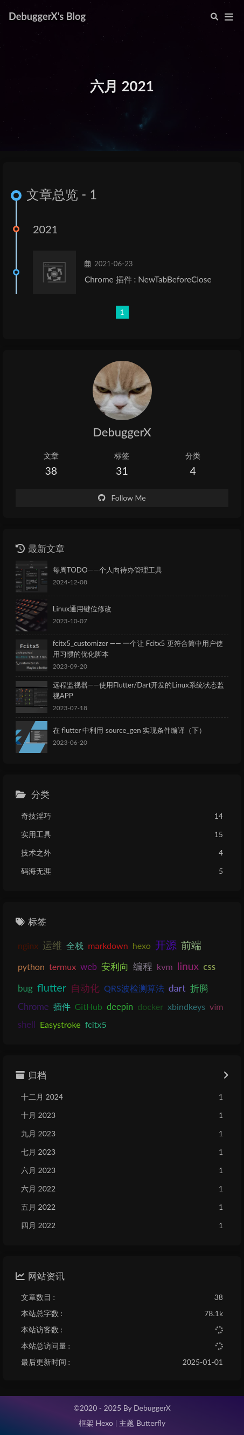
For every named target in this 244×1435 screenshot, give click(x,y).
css (209, 966)
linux (188, 966)
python (31, 966)
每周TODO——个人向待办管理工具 (107, 569)
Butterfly (150, 1423)
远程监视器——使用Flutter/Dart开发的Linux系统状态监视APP (138, 690)
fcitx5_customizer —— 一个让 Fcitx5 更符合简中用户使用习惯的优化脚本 (138, 649)
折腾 (199, 988)
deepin (120, 1007)
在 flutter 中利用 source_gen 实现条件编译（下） (129, 730)
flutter (51, 987)
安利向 (115, 966)
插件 (62, 1007)
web (88, 966)
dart (177, 988)
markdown (108, 946)
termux (62, 966)
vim (216, 1007)
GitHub (88, 1007)
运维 (52, 946)
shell (27, 1025)
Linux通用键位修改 (82, 608)
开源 (166, 945)
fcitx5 (96, 1025)
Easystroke (60, 1025)
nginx (28, 946)
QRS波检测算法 (134, 988)
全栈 (74, 946)
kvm (165, 966)
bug (25, 988)
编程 (142, 966)
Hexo (104, 1423)
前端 (191, 945)
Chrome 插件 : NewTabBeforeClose (148, 280)
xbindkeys (186, 1007)
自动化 (85, 988)
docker (150, 1007)
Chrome (33, 1007)
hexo (142, 946)
